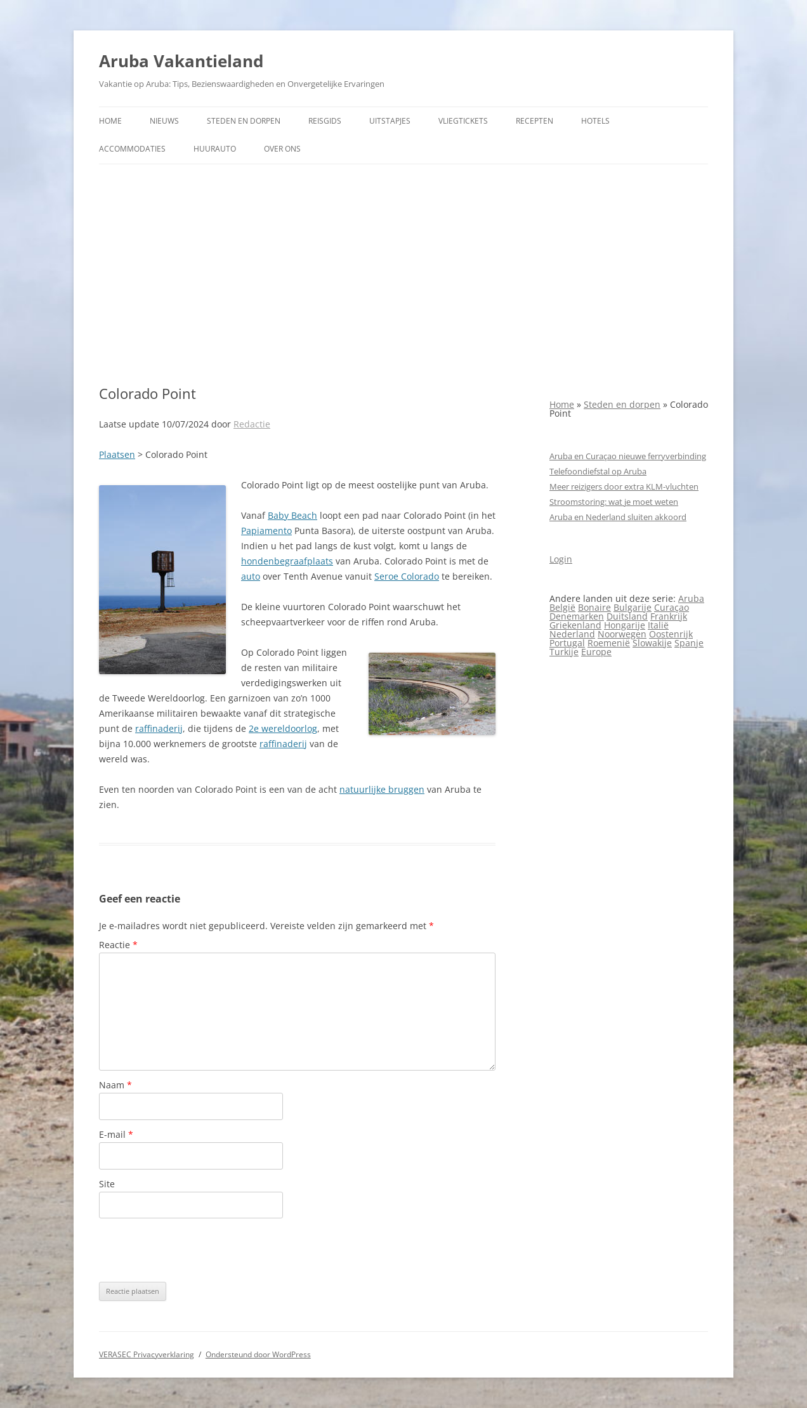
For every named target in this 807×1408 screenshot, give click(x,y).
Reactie (118, 945)
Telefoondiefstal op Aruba (597, 471)
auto (250, 576)
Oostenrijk (671, 634)
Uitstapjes (389, 120)
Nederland (572, 634)
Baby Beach (292, 515)
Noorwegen (622, 634)
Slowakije (652, 643)
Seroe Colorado (406, 576)
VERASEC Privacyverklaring (146, 1354)
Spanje (689, 643)
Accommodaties (132, 148)
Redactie (251, 424)
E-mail (116, 1134)
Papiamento (266, 531)
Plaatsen (117, 454)
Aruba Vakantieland (181, 60)
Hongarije (624, 625)
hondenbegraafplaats (287, 561)
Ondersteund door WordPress (258, 1354)
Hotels (595, 120)
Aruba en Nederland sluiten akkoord (617, 517)
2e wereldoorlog (283, 728)
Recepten (534, 120)
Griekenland (575, 625)
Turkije (564, 652)
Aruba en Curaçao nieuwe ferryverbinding (627, 456)
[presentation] (195, 1250)
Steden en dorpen (243, 120)
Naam (115, 1085)
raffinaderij (159, 728)
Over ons (282, 148)
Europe (596, 652)
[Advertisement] (403, 274)
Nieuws (164, 120)
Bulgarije (632, 607)
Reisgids (324, 120)
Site (107, 1184)
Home (110, 120)
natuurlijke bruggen (381, 789)
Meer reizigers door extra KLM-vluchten (624, 486)
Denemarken (576, 616)
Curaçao (671, 607)
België (562, 607)
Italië (658, 625)
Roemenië (608, 643)
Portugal (567, 643)
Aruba (691, 598)
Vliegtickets (463, 120)
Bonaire (594, 607)
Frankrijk (668, 616)
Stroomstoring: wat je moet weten (613, 501)
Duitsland (627, 616)
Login (560, 559)
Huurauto (215, 148)
